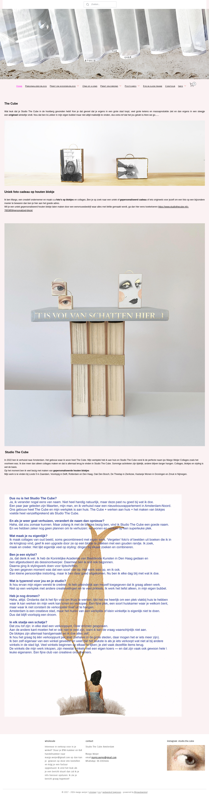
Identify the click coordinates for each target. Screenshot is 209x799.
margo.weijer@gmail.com (103, 757)
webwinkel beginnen (112, 792)
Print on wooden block (64, 86)
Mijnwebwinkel (141, 792)
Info (182, 86)
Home (19, 86)
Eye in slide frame (152, 86)
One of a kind (89, 86)
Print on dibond (111, 86)
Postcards (132, 86)
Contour (170, 86)
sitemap (92, 792)
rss (99, 792)
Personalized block (36, 86)
